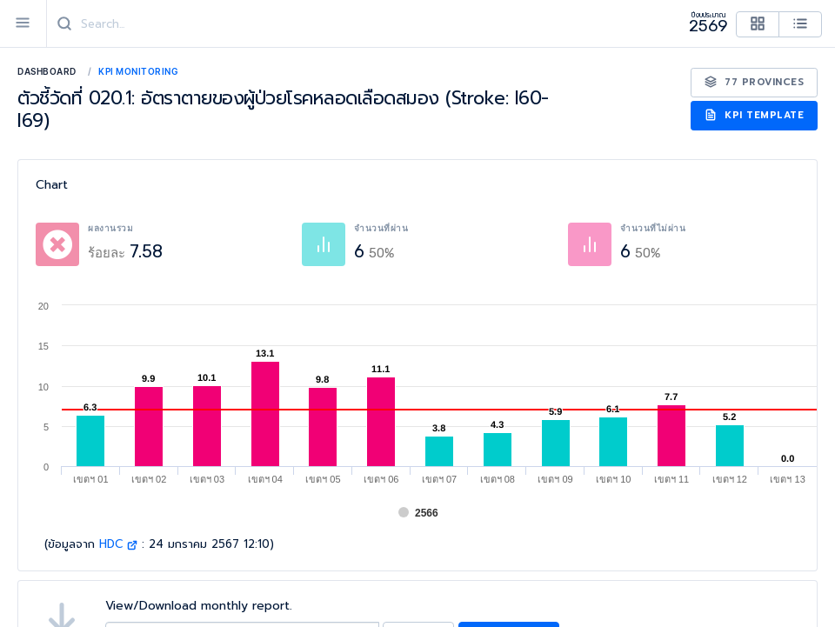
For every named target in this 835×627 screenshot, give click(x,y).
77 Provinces (755, 82)
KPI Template (755, 115)
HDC (118, 544)
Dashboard (47, 71)
